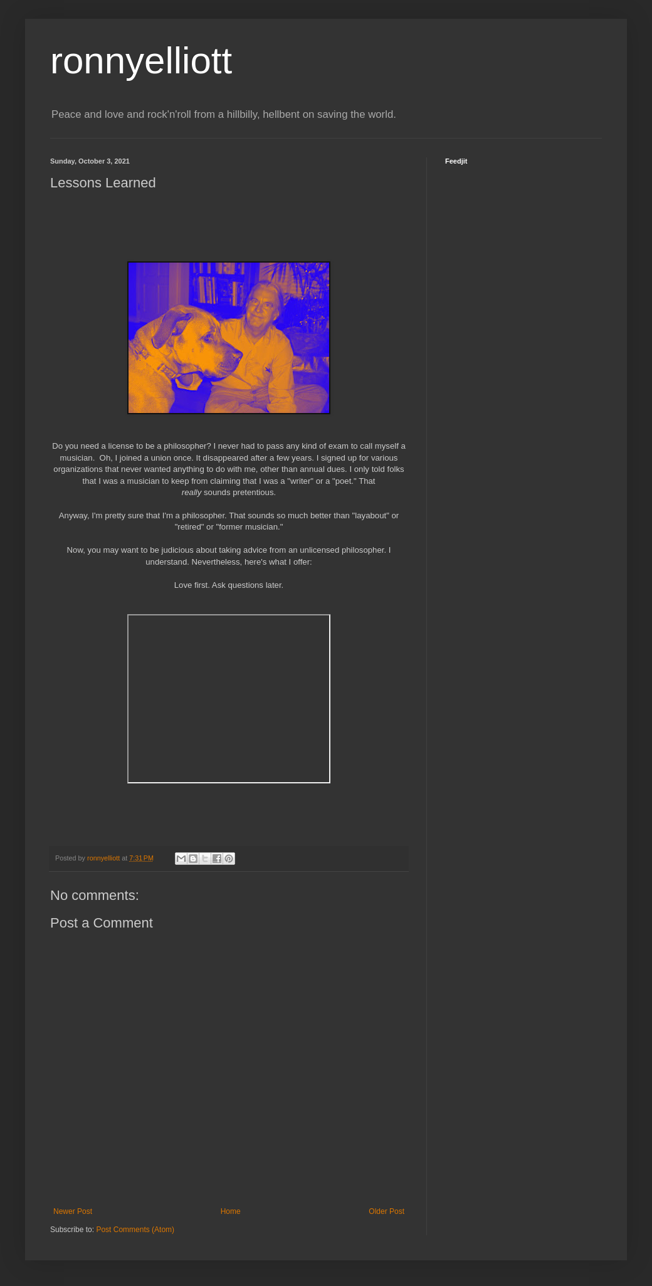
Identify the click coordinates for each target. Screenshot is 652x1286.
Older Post (386, 1211)
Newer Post (72, 1211)
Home (231, 1211)
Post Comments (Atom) (135, 1229)
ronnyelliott (141, 60)
